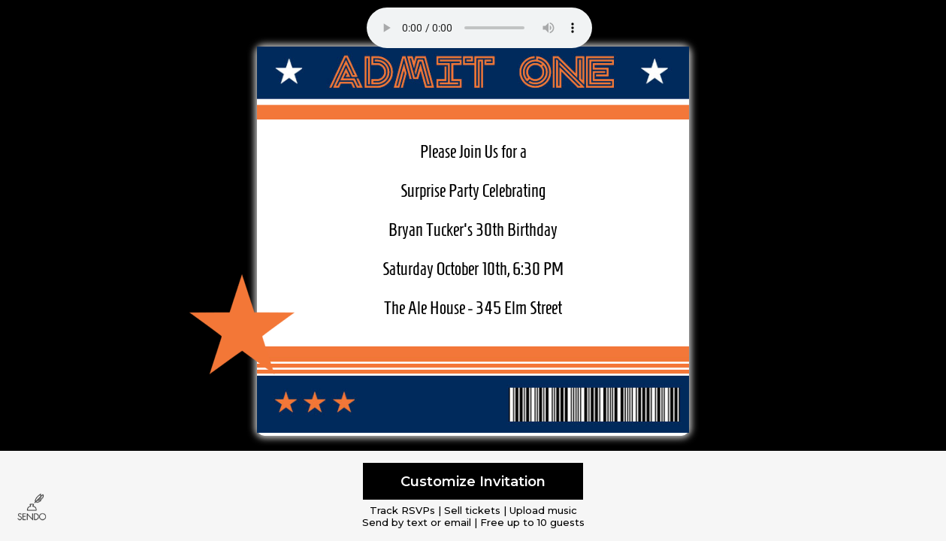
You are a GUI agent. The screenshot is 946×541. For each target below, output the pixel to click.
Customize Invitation (473, 481)
